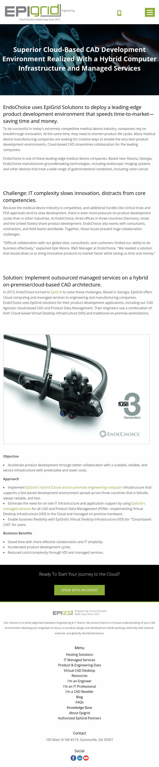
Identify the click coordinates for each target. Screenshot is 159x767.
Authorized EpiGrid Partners (79, 718)
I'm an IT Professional (79, 686)
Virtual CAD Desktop (79, 670)
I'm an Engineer (79, 681)
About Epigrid (79, 713)
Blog (79, 697)
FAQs (79, 702)
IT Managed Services (79, 660)
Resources (80, 675)
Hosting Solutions (79, 654)
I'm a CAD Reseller (79, 691)
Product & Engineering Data (79, 665)
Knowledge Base (79, 707)
